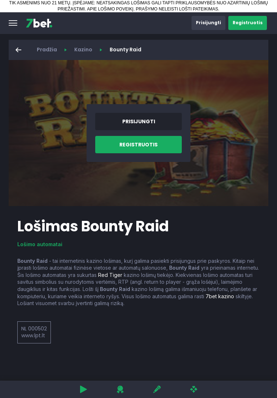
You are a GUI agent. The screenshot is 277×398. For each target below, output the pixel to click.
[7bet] (39, 23)
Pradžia (47, 49)
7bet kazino (220, 296)
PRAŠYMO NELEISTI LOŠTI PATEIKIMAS (177, 9)
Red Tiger (110, 275)
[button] (13, 23)
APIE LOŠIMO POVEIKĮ (110, 9)
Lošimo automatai (39, 244)
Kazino (83, 49)
